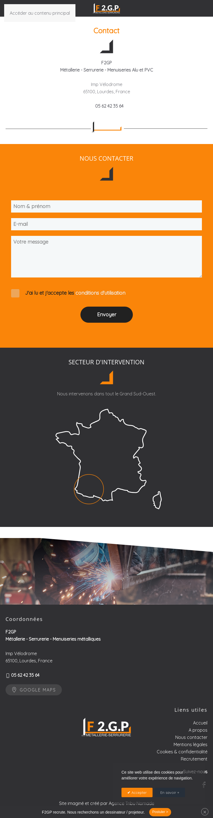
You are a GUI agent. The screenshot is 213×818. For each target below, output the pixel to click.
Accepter (138, 792)
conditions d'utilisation (100, 293)
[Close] (205, 812)
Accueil (200, 741)
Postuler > (160, 812)
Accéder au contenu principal (40, 13)
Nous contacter (191, 755)
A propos (198, 748)
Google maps (33, 695)
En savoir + (169, 792)
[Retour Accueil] (106, 8)
